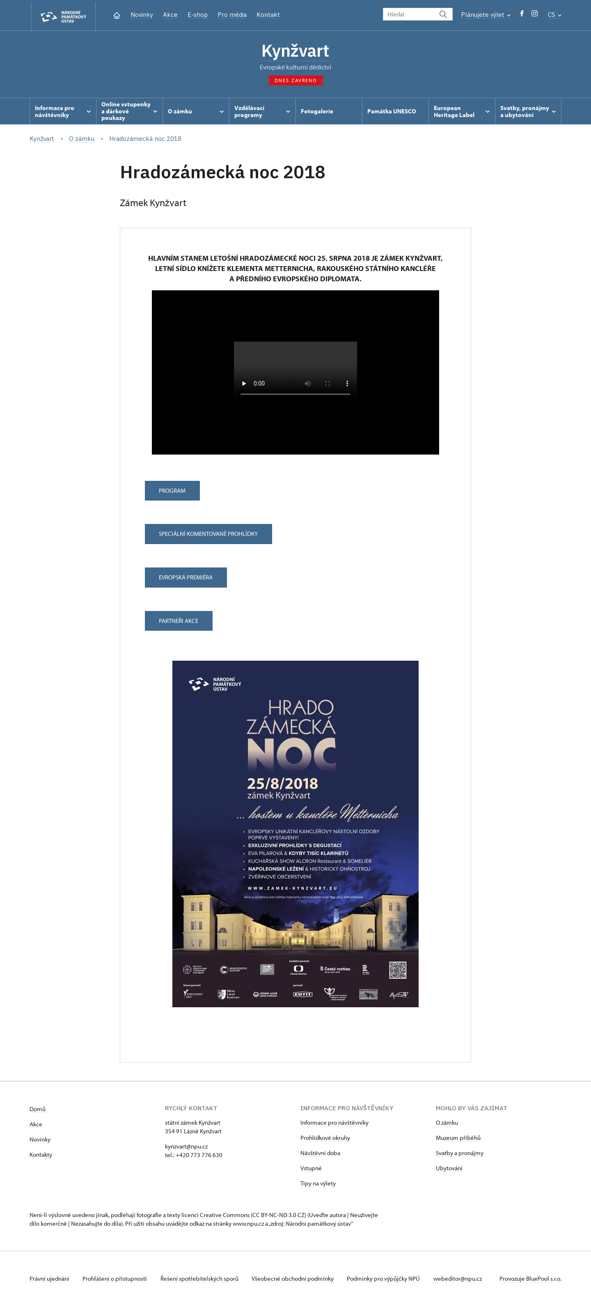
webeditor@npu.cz (463, 1280)
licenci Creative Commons (215, 1216)
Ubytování (449, 1169)
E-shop (198, 14)
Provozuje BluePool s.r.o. (530, 1280)
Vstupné (311, 1169)
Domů (38, 1110)
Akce (170, 14)
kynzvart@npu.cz (186, 1147)
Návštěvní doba (320, 1154)
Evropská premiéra (187, 579)
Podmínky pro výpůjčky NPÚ (388, 1280)
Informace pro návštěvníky (334, 1124)
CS (554, 14)
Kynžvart (295, 51)
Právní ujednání (50, 1280)
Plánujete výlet (486, 14)
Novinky (142, 14)
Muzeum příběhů (458, 1139)
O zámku (447, 1124)
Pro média (232, 14)
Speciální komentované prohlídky (209, 535)
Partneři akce (179, 622)
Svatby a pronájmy (459, 1154)
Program (173, 492)
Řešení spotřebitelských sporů (202, 1280)
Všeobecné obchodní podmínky (296, 1280)
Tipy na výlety (318, 1184)
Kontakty (41, 1156)
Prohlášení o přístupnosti (116, 1280)
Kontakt (268, 14)
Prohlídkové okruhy (325, 1139)
